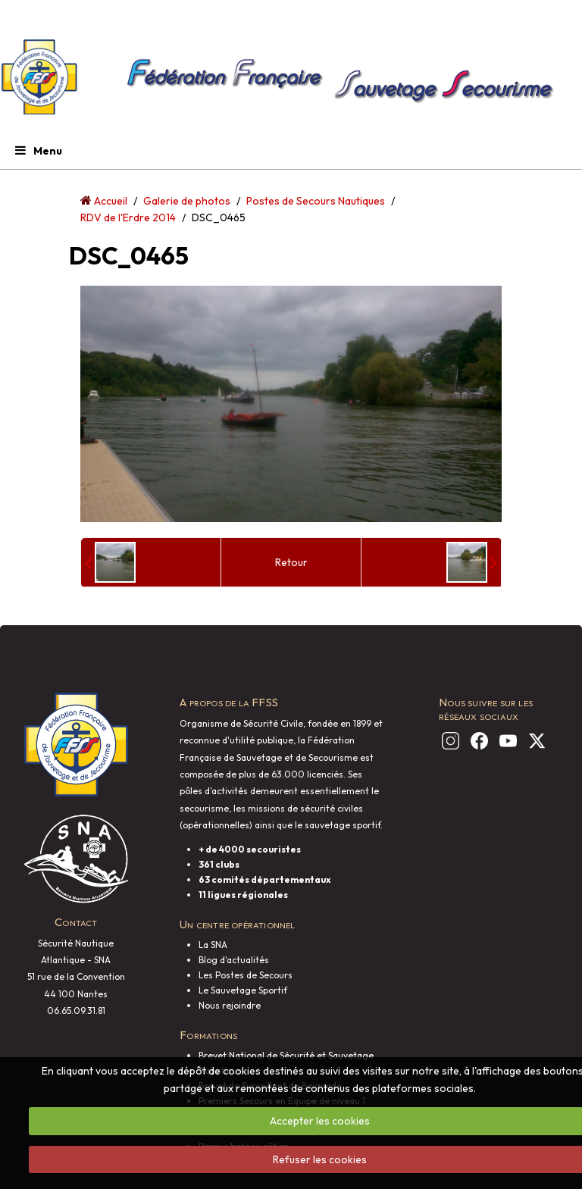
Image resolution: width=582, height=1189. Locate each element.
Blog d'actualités (234, 959)
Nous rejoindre (230, 1005)
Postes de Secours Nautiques (315, 201)
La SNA (213, 944)
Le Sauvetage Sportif (243, 990)
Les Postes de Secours (246, 975)
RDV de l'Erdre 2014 (128, 217)
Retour (291, 562)
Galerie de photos (186, 201)
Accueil (110, 201)
